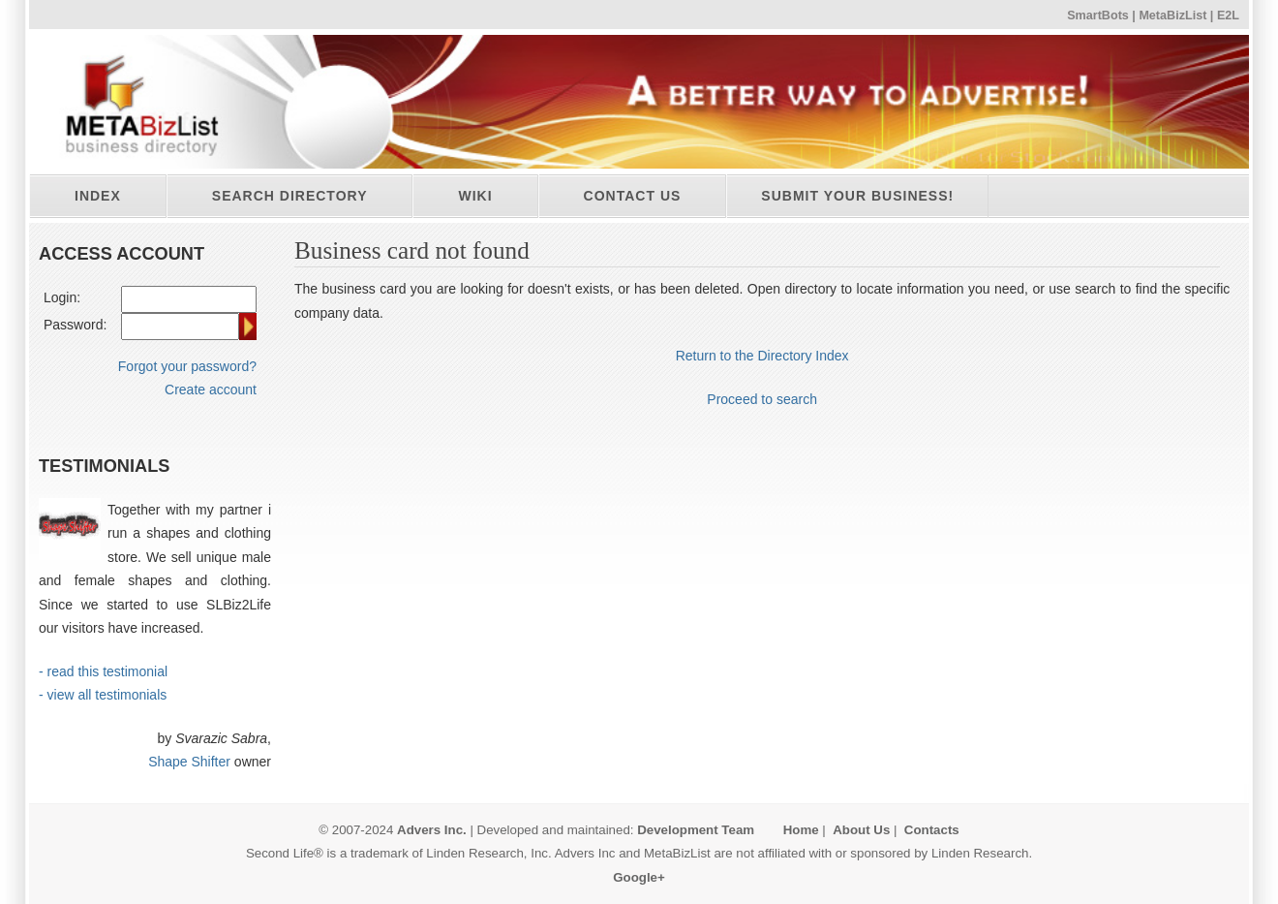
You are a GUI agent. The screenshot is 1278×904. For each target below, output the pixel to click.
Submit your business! (857, 195)
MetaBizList (1172, 15)
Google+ (639, 877)
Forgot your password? (187, 366)
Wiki (475, 195)
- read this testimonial (103, 671)
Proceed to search (762, 399)
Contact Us (633, 195)
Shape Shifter (189, 761)
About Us (861, 830)
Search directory (290, 195)
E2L (1228, 15)
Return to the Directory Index (762, 355)
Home (801, 830)
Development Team (695, 830)
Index (98, 195)
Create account (211, 389)
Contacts (931, 830)
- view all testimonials (103, 694)
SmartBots (1098, 15)
